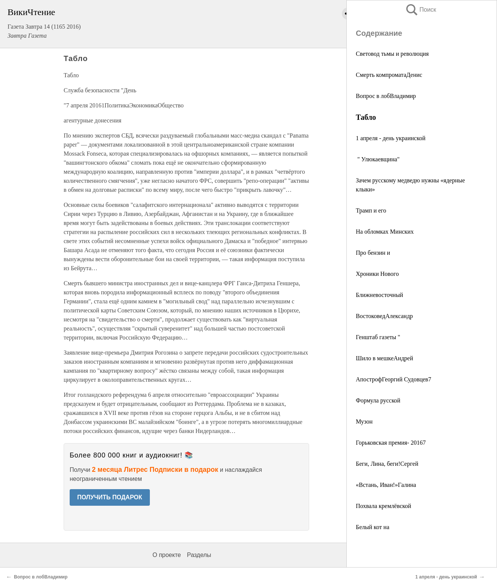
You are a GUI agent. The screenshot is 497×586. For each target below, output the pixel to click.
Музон (364, 421)
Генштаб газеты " (378, 337)
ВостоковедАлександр (384, 316)
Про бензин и (373, 252)
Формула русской (378, 400)
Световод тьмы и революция (392, 53)
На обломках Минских (385, 231)
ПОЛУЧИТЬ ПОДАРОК (109, 497)
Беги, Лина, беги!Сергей (387, 464)
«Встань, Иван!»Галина (386, 485)
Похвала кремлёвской (383, 506)
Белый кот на (372, 527)
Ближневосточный (379, 295)
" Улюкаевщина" (377, 159)
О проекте (166, 555)
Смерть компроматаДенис (389, 75)
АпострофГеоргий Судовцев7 (393, 379)
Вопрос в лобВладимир (386, 96)
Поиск (420, 9)
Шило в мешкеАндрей (384, 358)
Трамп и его (371, 210)
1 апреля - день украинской (390, 138)
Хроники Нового (377, 274)
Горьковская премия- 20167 (391, 442)
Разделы (199, 555)
